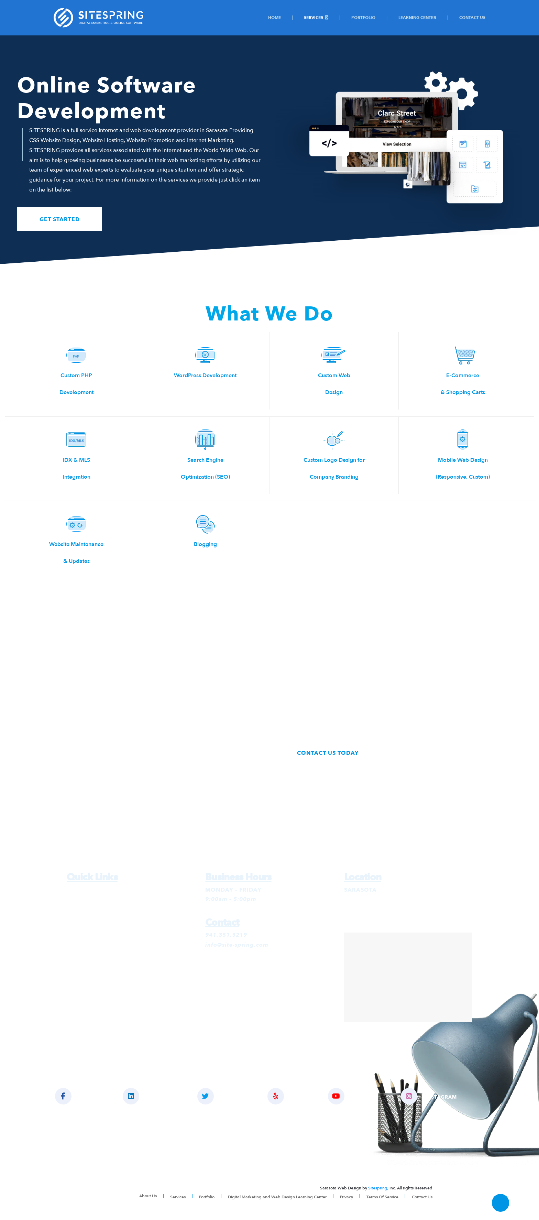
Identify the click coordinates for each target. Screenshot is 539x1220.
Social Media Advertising (102, 929)
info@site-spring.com (236, 945)
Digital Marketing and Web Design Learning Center (277, 1197)
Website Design (89, 939)
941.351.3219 (226, 935)
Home (274, 17)
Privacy (346, 1197)
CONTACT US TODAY (328, 753)
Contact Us (472, 17)
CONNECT (149, 1096)
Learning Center (417, 17)
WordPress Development (205, 375)
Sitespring (377, 1188)
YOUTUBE (357, 1096)
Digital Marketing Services (104, 890)
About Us (148, 1196)
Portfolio (363, 17)
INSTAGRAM (434, 1096)
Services (313, 17)
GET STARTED (60, 219)
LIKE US (77, 1096)
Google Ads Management (103, 900)
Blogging (205, 544)
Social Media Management (104, 920)
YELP (289, 1096)
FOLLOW (222, 1096)
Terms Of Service (382, 1197)
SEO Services (85, 910)
